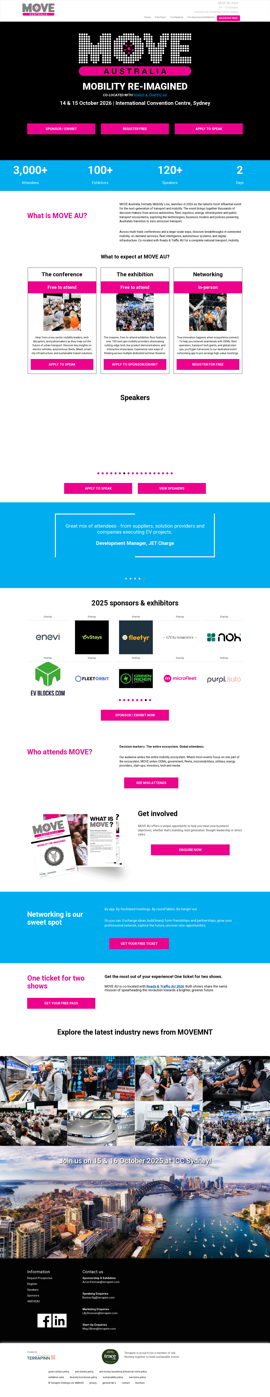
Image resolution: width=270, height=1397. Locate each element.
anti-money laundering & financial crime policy (123, 1371)
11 (141, 473)
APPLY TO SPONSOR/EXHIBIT (135, 364)
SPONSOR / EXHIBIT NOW (135, 715)
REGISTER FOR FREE (208, 364)
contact (126, 1383)
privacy (93, 1383)
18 (172, 473)
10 (137, 473)
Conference (176, 17)
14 (154, 473)
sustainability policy (113, 1377)
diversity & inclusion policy (83, 1377)
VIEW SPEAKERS (171, 488)
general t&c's (109, 1383)
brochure (140, 1383)
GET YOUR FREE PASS (61, 1003)
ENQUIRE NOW (190, 850)
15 (159, 473)
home (147, 17)
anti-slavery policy (84, 1371)
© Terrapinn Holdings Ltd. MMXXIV (66, 1383)
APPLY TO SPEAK (208, 129)
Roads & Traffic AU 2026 (165, 986)
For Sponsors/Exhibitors (201, 17)
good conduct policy (58, 1371)
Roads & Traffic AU (150, 95)
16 (163, 473)
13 (150, 473)
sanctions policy (137, 1377)
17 (167, 473)
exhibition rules (56, 1377)
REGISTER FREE (135, 129)
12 (146, 473)
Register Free (228, 18)
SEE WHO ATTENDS (151, 783)
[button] (126, 579)
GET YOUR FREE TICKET (139, 944)
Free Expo (160, 17)
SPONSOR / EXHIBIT (61, 129)
